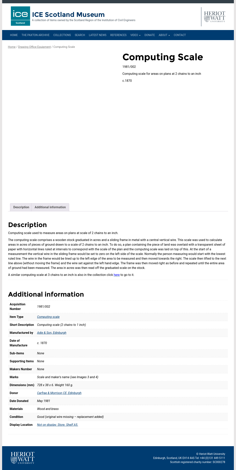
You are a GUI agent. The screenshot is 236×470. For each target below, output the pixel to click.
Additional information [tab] (50, 207)
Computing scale (48, 317)
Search (80, 35)
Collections (62, 35)
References (118, 35)
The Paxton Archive (35, 35)
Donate (149, 35)
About (164, 35)
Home (14, 35)
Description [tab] (21, 207)
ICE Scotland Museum (68, 14)
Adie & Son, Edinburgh (51, 333)
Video (135, 35)
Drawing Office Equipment (34, 47)
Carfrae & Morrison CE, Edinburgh (59, 393)
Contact (180, 35)
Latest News (97, 35)
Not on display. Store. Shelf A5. (57, 425)
